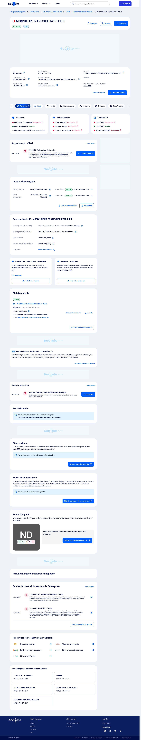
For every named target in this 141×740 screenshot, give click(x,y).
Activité (51, 106)
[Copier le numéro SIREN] (24, 72)
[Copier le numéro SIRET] (29, 79)
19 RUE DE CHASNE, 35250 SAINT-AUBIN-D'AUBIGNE (102, 73)
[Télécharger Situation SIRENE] (92, 189)
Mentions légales (99, 93)
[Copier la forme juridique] (57, 85)
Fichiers (32, 726)
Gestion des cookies (96, 738)
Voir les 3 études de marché (82, 624)
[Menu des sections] (12, 106)
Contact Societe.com (72, 723)
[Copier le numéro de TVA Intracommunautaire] (27, 85)
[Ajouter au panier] (85, 153)
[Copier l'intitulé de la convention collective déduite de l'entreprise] (53, 244)
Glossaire (69, 726)
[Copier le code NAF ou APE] (79, 79)
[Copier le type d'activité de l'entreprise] (53, 238)
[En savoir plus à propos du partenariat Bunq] (50, 650)
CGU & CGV (85, 738)
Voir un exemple (91, 143)
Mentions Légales (126, 738)
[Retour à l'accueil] (14, 720)
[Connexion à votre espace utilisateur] (125, 3)
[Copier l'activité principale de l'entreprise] (76, 232)
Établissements (67, 106)
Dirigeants (84, 106)
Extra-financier (116, 106)
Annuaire (33, 729)
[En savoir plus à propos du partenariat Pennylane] (93, 650)
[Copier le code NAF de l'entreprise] (82, 226)
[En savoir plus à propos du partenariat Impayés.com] (93, 644)
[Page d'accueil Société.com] (13, 4)
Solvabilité (121, 23)
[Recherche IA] (22, 106)
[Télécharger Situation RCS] (92, 196)
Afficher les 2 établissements (81, 327)
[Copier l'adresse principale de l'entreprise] (123, 72)
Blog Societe (106, 723)
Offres (57, 4)
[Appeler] (106, 23)
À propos (77, 738)
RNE (89, 86)
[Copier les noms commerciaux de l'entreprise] (50, 196)
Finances (100, 106)
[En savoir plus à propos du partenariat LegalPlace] (50, 644)
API (31, 732)
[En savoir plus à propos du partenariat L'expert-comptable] (50, 656)
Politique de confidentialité (112, 738)
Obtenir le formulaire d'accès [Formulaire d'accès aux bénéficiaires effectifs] (85, 364)
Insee (85, 86)
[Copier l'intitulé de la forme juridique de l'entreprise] (50, 189)
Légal (37, 106)
